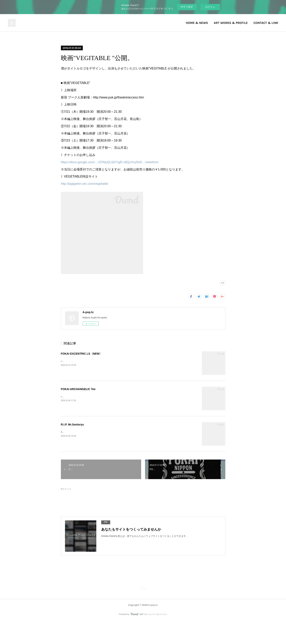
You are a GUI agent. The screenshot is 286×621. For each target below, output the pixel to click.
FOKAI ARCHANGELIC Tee (78, 389)
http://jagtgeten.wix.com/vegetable (84, 183)
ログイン (210, 6)
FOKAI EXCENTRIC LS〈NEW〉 (81, 353)
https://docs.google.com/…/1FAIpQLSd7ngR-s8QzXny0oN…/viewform (110, 162)
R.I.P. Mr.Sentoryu (72, 424)
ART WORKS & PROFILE (231, 23)
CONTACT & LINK (266, 23)
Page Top (143, 589)
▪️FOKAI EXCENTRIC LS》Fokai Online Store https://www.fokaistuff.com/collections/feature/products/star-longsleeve (121, 361)
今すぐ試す (186, 6)
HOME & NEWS (197, 23)
